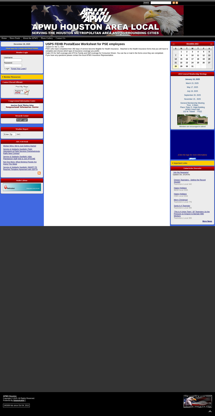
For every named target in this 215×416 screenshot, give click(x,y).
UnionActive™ (19, 400)
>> (211, 44)
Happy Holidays (180, 188)
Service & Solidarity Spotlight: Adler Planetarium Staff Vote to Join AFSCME (19, 158)
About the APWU (30, 38)
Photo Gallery (47, 38)
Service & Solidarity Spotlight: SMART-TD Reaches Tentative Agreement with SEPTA (20, 168)
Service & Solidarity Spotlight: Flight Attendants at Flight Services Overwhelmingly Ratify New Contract (21, 151)
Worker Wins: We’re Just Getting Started (19, 146)
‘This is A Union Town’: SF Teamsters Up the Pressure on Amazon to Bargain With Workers (192, 214)
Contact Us (60, 38)
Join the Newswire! (181, 172)
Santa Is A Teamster (182, 206)
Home (4, 38)
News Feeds (15, 38)
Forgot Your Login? (18, 69)
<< (174, 44)
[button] (22, 77)
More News (207, 221)
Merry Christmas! (181, 200)
